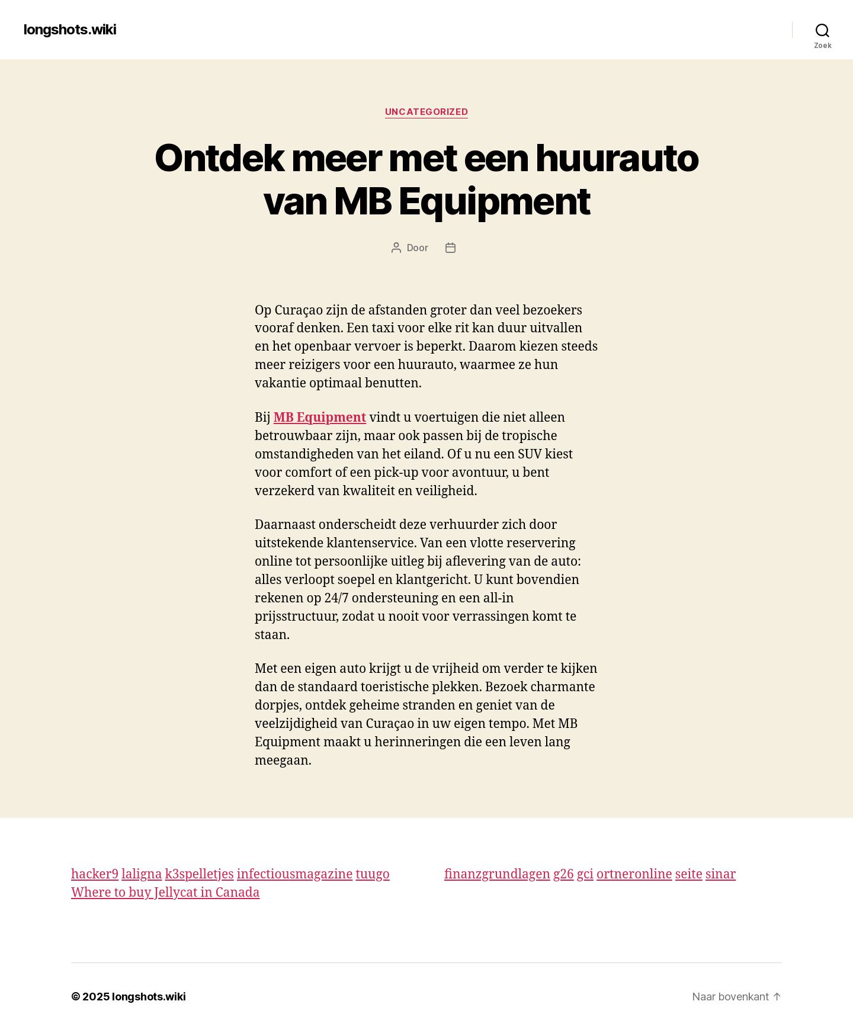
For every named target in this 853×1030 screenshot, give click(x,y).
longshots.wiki (70, 30)
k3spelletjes (199, 875)
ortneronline (634, 875)
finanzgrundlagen (497, 875)
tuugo (372, 875)
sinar (721, 875)
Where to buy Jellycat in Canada (165, 893)
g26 (563, 875)
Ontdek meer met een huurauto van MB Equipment (426, 178)
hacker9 (94, 875)
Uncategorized (426, 112)
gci (585, 875)
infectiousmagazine (295, 875)
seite (689, 875)
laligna (141, 875)
